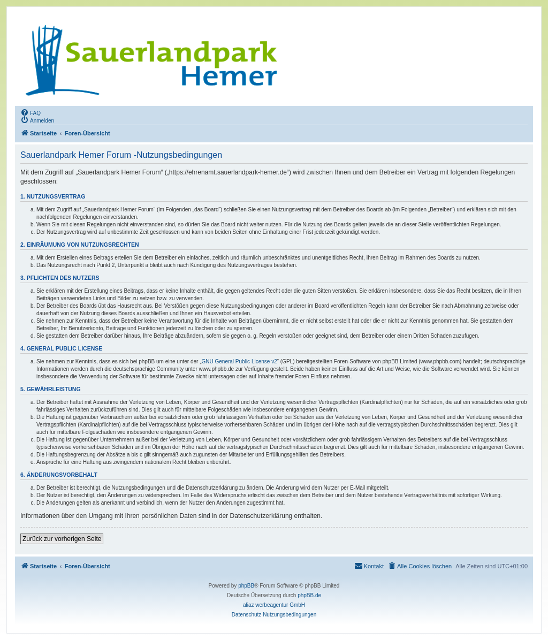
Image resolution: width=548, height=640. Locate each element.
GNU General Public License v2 (239, 361)
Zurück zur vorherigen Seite (61, 539)
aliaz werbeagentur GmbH (274, 605)
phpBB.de (309, 595)
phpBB (246, 586)
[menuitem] (30, 112)
